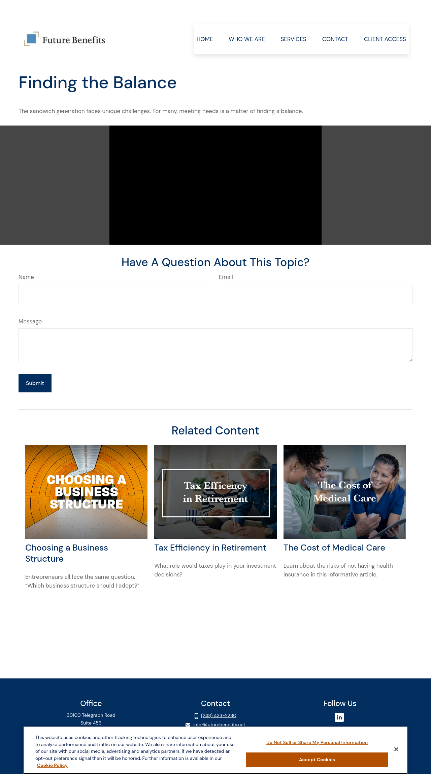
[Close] (396, 749)
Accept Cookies (317, 760)
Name (26, 256)
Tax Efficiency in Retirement (210, 527)
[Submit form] (35, 363)
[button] (205, 19)
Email (226, 256)
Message (30, 301)
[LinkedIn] (339, 697)
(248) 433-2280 (218, 695)
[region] (215, 750)
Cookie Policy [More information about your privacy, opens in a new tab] (52, 765)
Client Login (91, 723)
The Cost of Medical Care (334, 527)
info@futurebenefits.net (219, 704)
